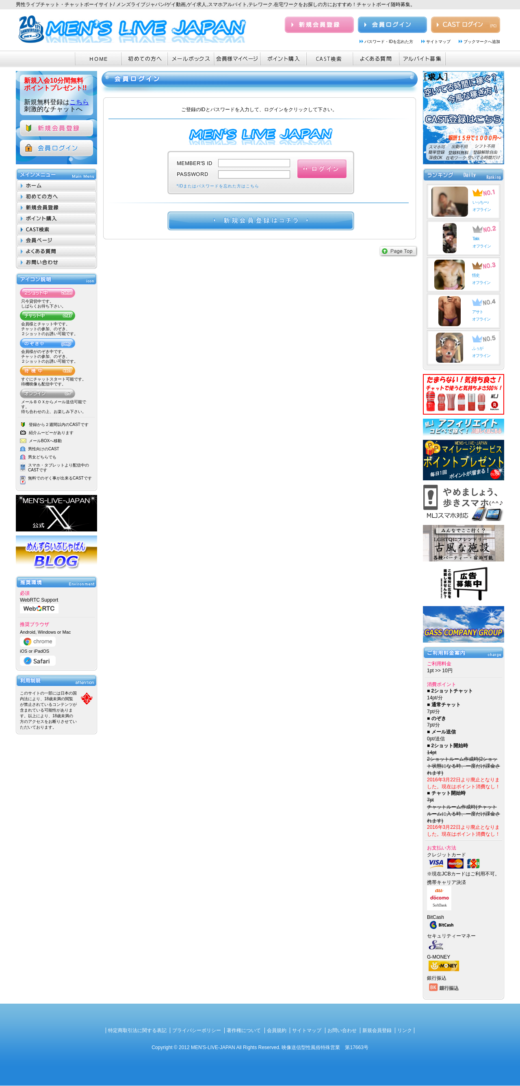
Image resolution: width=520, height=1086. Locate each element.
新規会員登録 (377, 1030)
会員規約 (276, 1030)
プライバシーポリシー (196, 1030)
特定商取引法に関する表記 (137, 1030)
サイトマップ (438, 41)
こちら (79, 102)
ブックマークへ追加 (482, 41)
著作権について (244, 1030)
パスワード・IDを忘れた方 (388, 41)
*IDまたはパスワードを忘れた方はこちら (218, 186)
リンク (404, 1030)
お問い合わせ (342, 1030)
